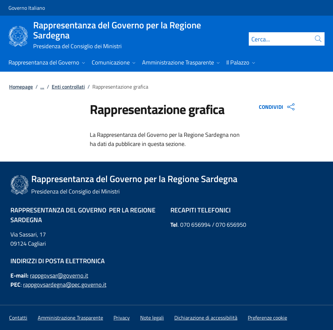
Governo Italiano (26, 8)
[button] (267, 318)
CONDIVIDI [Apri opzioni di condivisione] (277, 107)
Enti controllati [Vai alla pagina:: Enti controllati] (68, 87)
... (42, 87)
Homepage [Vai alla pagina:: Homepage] (21, 87)
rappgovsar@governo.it (59, 275)
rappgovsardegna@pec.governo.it (64, 284)
